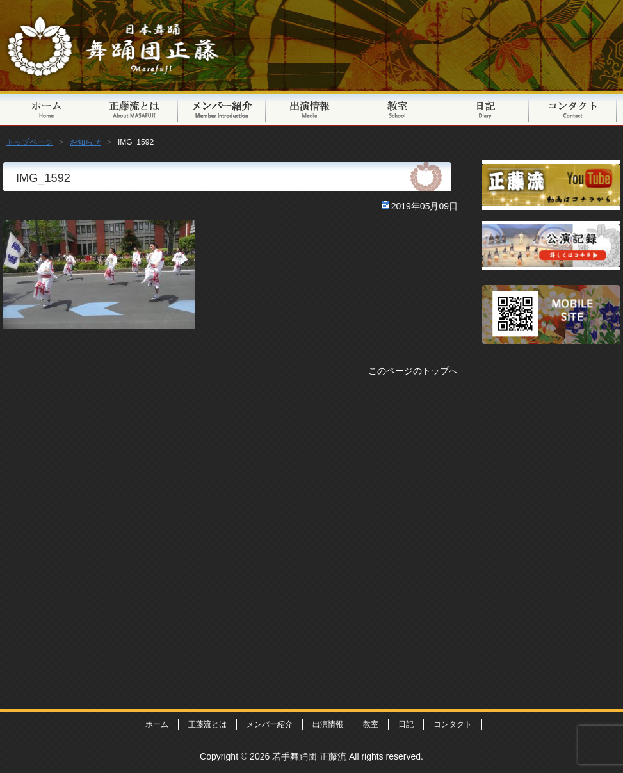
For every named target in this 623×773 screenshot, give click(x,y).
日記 (485, 108)
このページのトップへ (413, 371)
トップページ (46, 108)
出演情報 (309, 108)
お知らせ (85, 142)
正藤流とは (134, 108)
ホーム (156, 724)
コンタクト (573, 108)
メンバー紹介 (222, 108)
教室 (397, 108)
